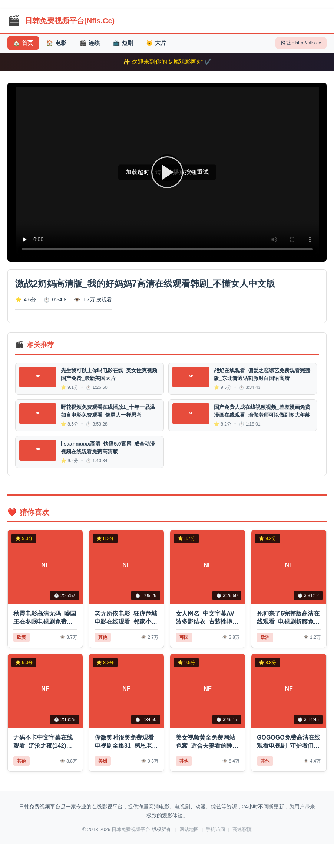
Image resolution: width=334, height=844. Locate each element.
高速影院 (242, 829)
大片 (160, 43)
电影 (57, 43)
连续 (92, 43)
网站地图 (189, 829)
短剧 (126, 43)
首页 (23, 43)
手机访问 (215, 829)
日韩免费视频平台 (131, 829)
